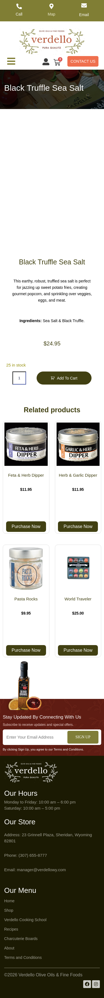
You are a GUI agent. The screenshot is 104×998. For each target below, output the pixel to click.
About (9, 948)
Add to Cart (67, 378)
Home (9, 901)
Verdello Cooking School (25, 920)
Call (19, 14)
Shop (8, 910)
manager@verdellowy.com (41, 869)
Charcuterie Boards (21, 938)
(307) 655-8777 (33, 855)
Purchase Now (26, 526)
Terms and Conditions (23, 957)
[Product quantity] (19, 378)
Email (84, 14)
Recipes (11, 929)
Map (51, 14)
